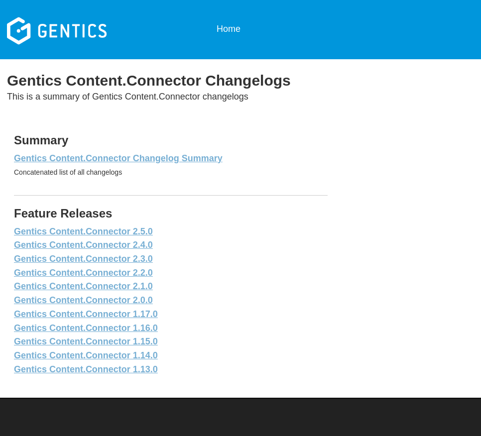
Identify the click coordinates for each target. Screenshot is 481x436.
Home (228, 29)
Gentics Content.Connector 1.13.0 (86, 369)
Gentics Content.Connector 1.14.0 (86, 355)
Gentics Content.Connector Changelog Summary (118, 158)
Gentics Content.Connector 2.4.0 (83, 245)
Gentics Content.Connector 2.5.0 (83, 231)
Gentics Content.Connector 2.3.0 (83, 259)
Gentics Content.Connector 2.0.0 (83, 300)
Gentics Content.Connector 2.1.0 (83, 286)
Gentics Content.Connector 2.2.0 (83, 273)
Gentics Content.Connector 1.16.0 (86, 328)
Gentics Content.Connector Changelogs (81, 29)
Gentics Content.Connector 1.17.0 (86, 314)
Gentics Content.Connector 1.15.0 (86, 341)
